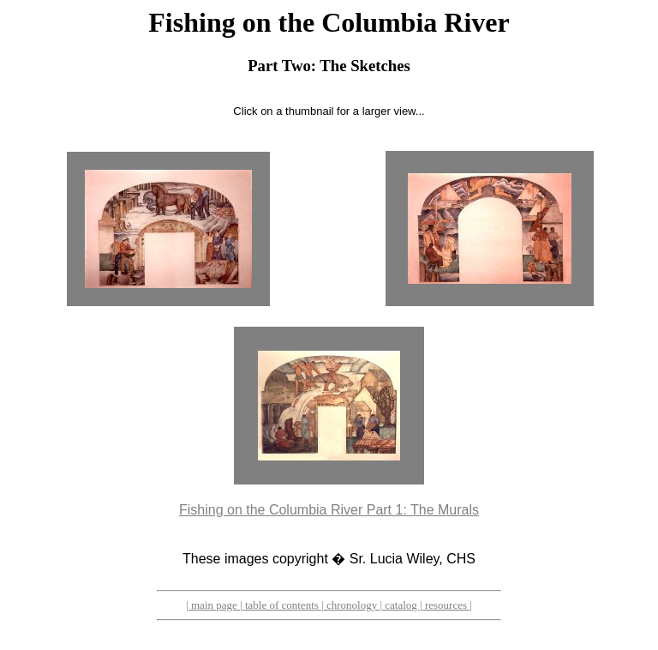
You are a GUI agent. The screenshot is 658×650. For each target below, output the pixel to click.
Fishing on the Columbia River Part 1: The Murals (329, 510)
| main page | (214, 605)
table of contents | (283, 605)
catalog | (402, 605)
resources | (447, 605)
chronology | (353, 605)
